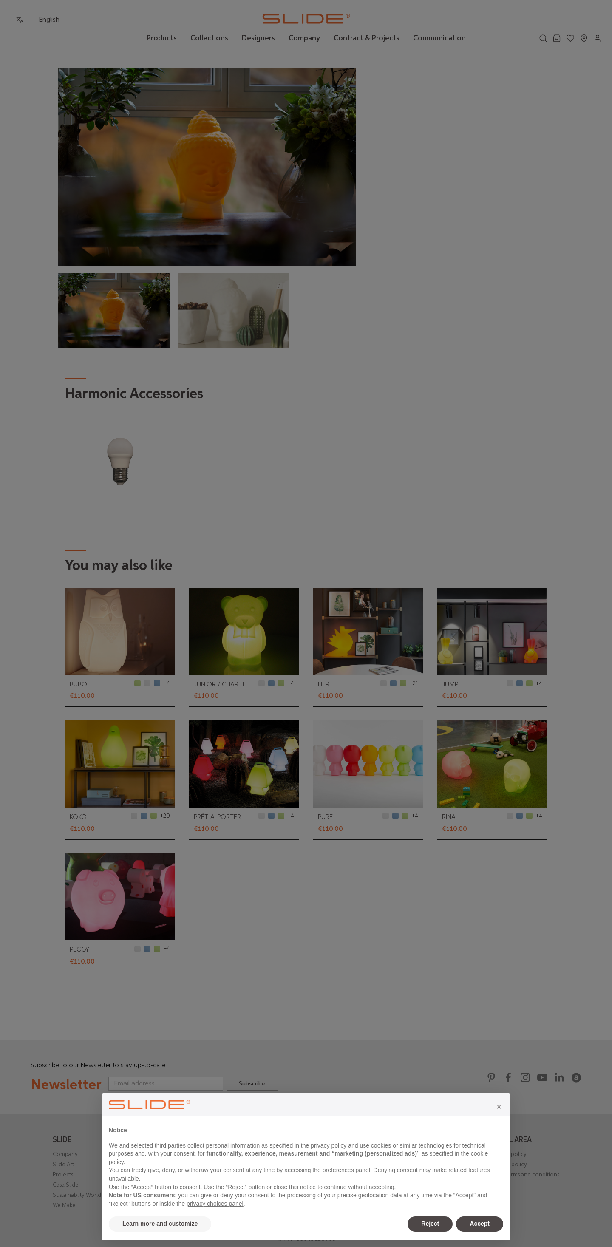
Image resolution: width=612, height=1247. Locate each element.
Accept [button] (480, 1223)
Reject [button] (430, 1223)
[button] (499, 1107)
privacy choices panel (215, 1203)
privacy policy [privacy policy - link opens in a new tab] (328, 1145)
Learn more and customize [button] (160, 1223)
